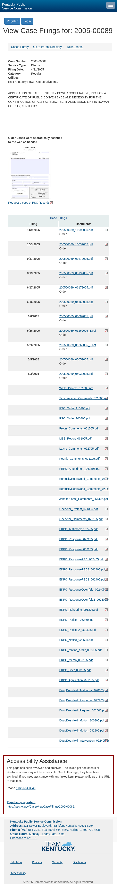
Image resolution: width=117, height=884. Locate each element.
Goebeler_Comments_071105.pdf (81, 519)
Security (57, 862)
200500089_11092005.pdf (76, 230)
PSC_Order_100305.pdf (74, 418)
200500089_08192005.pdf (76, 273)
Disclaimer (79, 862)
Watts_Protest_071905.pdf (76, 388)
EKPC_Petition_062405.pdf (76, 619)
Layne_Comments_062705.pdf (79, 448)
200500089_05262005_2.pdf (77, 345)
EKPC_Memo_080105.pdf (76, 660)
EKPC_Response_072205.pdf (78, 539)
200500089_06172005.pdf (76, 287)
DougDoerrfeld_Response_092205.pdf (83, 700)
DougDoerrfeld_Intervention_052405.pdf (83, 740)
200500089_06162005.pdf (76, 302)
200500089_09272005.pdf (76, 258)
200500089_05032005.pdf (76, 373)
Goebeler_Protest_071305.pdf (78, 509)
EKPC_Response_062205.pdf (78, 549)
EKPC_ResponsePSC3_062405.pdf (82, 569)
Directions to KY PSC (23, 838)
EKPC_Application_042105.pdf (79, 680)
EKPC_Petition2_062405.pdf (77, 629)
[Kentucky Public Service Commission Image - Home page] (52, 6)
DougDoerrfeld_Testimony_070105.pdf (83, 690)
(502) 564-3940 (25, 788)
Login (27, 21)
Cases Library (20, 46)
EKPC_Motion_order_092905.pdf (80, 650)
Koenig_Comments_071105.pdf (79, 458)
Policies (37, 862)
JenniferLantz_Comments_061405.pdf (83, 499)
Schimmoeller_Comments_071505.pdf (83, 398)
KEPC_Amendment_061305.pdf (79, 468)
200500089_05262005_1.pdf (77, 330)
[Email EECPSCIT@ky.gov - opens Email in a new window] (58, 804)
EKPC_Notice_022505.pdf (76, 640)
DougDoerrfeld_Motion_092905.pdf (81, 730)
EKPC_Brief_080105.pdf (75, 670)
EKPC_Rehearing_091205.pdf (78, 609)
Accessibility (18, 873)
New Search (75, 46)
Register (12, 21)
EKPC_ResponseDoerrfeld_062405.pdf (83, 589)
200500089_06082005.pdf (76, 316)
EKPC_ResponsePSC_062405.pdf (81, 559)
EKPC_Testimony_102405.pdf (78, 529)
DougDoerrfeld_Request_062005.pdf (82, 710)
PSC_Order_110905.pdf (74, 408)
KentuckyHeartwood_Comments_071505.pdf (83, 478)
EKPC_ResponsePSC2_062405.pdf (82, 579)
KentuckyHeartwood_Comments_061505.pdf (83, 488)
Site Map (16, 862)
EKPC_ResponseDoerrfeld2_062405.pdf (83, 599)
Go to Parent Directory (47, 46)
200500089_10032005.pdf (76, 244)
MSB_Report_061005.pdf (75, 438)
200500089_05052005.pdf (76, 359)
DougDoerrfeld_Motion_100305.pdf (81, 720)
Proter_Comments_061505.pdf (79, 428)
